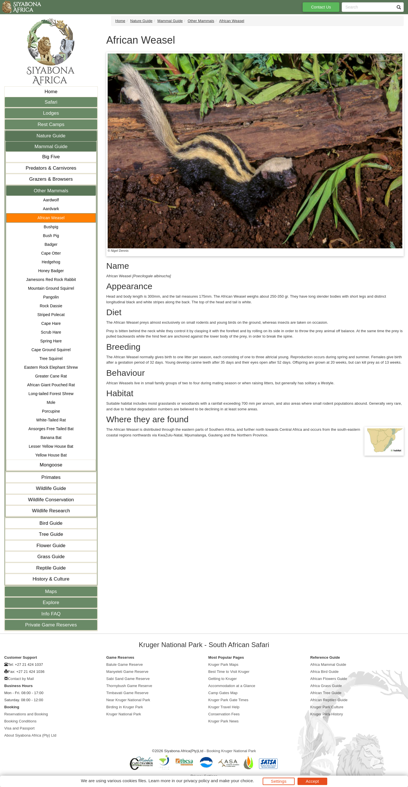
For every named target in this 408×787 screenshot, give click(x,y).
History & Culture (51, 579)
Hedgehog (51, 262)
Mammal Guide (51, 146)
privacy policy (196, 780)
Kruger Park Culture (326, 707)
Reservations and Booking (26, 714)
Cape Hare (51, 323)
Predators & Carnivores (51, 168)
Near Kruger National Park (128, 700)
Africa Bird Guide (324, 671)
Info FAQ (51, 614)
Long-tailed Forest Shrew (51, 393)
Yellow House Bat (51, 455)
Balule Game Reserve (124, 664)
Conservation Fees (224, 714)
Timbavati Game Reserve (127, 693)
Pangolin (51, 297)
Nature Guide (51, 135)
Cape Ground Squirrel (51, 349)
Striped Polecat (51, 314)
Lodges (51, 113)
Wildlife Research (51, 510)
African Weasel (50, 218)
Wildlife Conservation (51, 499)
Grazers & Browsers (51, 179)
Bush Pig (51, 235)
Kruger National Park (123, 714)
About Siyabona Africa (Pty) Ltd (30, 735)
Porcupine (51, 411)
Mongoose (51, 465)
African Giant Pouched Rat (51, 385)
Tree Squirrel (51, 358)
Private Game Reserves (51, 625)
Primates (51, 477)
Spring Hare (51, 341)
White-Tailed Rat (51, 420)
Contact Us (321, 7)
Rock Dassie (51, 306)
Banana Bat (51, 437)
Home (51, 91)
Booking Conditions (20, 721)
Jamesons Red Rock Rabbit (51, 279)
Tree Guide (51, 534)
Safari (50, 102)
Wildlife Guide (51, 488)
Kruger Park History (326, 714)
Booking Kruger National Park (231, 751)
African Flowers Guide (328, 679)
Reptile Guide (51, 568)
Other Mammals (51, 190)
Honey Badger (51, 270)
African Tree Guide (325, 693)
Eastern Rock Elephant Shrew (51, 367)
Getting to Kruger (222, 679)
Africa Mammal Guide (328, 664)
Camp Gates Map (222, 693)
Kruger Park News (223, 721)
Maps (51, 591)
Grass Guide (51, 556)
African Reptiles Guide (329, 700)
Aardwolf (51, 200)
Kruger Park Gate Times (228, 700)
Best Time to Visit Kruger (228, 671)
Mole (51, 402)
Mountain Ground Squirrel (51, 288)
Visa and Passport (19, 728)
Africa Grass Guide (326, 686)
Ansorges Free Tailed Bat (50, 428)
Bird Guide (50, 523)
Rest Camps (51, 124)
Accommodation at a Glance (231, 686)
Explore (51, 602)
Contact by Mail (21, 679)
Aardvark (51, 208)
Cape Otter (51, 253)
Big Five (51, 156)
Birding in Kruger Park (124, 707)
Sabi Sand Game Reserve (128, 679)
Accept (312, 781)
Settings (278, 781)
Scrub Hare (51, 332)
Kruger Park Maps (223, 664)
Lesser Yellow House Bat (51, 446)
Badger (51, 244)
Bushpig (51, 227)
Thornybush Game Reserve (129, 686)
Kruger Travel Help (223, 707)
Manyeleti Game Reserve (127, 671)
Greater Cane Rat (51, 376)
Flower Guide (51, 545)
